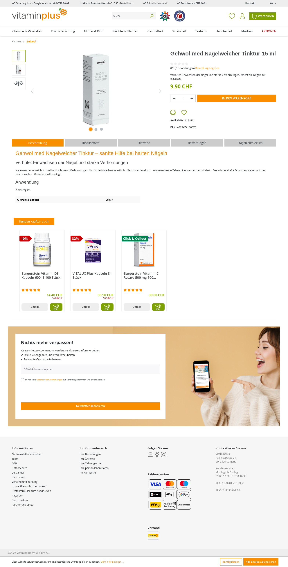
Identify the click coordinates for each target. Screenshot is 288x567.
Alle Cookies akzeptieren (261, 562)
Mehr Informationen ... (112, 561)
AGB (14, 463)
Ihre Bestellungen (90, 454)
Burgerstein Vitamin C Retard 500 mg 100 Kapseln (141, 275)
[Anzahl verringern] (174, 98)
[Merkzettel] (231, 16)
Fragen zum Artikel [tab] (250, 143)
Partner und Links (22, 504)
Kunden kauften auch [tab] (34, 221)
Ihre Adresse (87, 459)
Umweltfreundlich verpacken (29, 486)
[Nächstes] (160, 91)
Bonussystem (20, 500)
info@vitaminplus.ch (228, 489)
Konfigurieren (231, 562)
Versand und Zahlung (24, 481)
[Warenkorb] (262, 16)
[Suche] (129, 15)
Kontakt (250, 3)
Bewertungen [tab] (197, 143)
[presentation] (49, 391)
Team (15, 459)
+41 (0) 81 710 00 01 (232, 483)
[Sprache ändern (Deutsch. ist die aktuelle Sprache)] (270, 3)
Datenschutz (19, 468)
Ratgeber (17, 495)
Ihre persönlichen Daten (94, 468)
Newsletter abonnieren (90, 406)
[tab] (38, 143)
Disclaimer (18, 472)
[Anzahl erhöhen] (192, 98)
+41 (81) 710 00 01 (59, 3)
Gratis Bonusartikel (94, 3)
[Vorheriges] (32, 91)
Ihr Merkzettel (88, 472)
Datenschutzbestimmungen (50, 379)
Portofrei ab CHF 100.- (193, 3)
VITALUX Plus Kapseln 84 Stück (92, 275)
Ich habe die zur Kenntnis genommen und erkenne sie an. (65, 379)
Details (34, 306)
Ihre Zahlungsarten (91, 463)
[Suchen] (151, 15)
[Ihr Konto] (242, 16)
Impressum (18, 477)
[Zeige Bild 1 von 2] (90, 129)
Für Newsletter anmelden (27, 454)
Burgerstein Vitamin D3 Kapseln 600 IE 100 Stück (40, 275)
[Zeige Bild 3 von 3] (101, 129)
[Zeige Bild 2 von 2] (96, 129)
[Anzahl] (183, 98)
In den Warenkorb (236, 98)
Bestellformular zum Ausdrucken (31, 491)
